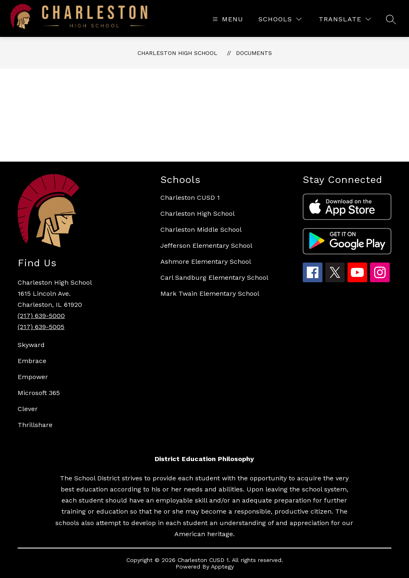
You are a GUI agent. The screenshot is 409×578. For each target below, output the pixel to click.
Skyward (31, 345)
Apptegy (222, 566)
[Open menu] (226, 19)
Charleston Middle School (201, 229)
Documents (254, 53)
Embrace (32, 361)
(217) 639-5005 (41, 327)
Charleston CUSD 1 (190, 197)
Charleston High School (177, 53)
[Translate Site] (345, 19)
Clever (28, 409)
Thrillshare (35, 425)
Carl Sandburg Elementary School (214, 277)
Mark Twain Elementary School (209, 293)
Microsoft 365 (39, 393)
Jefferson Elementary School (206, 245)
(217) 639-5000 (41, 316)
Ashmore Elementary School (205, 261)
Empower (33, 377)
